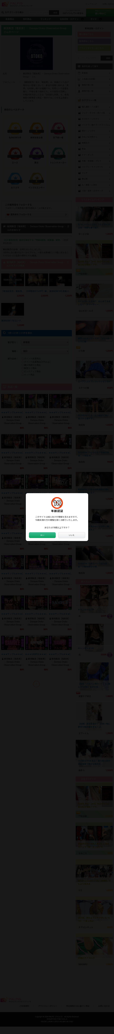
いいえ (72, 535)
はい (42, 535)
